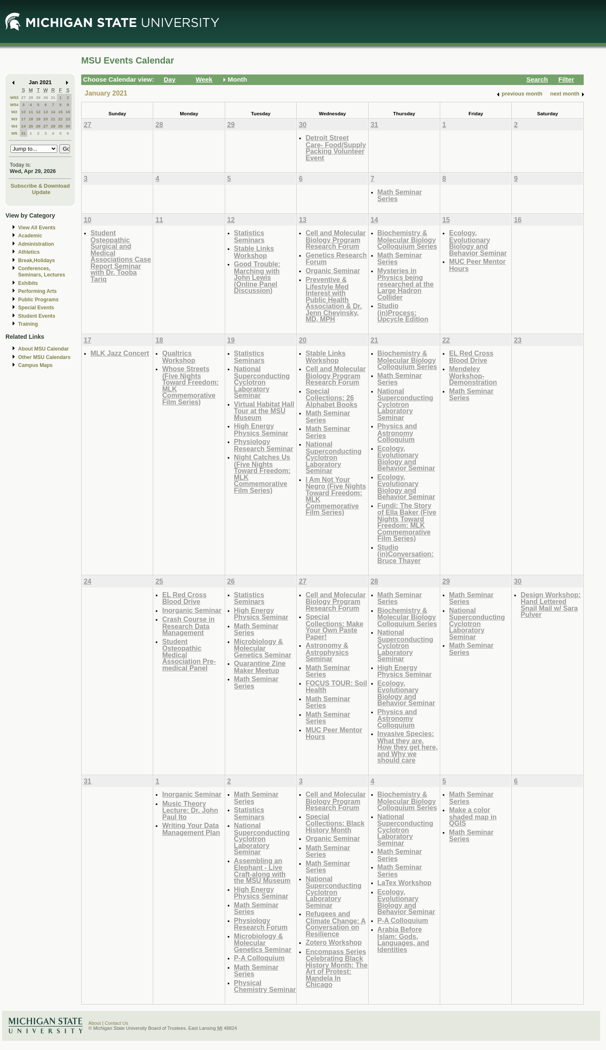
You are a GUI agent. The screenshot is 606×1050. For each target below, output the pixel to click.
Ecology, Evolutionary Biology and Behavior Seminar (478, 243)
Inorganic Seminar (191, 610)
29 (38, 97)
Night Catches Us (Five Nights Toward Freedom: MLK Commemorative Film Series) (262, 473)
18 (31, 119)
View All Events (37, 228)
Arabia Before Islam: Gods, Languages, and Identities (403, 939)
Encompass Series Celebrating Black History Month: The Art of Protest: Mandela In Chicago (336, 968)
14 (53, 111)
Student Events (36, 316)
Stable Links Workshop (254, 252)
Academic (30, 236)
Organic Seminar (333, 270)
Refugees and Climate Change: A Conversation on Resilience (336, 924)
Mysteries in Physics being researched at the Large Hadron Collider (405, 284)
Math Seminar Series (399, 195)
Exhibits (28, 283)
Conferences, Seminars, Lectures (41, 272)
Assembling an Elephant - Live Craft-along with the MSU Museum (262, 871)
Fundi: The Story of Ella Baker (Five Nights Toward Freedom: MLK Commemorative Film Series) (406, 522)
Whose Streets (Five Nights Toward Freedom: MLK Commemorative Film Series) (190, 385)
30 (45, 97)
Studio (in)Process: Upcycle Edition (402, 312)
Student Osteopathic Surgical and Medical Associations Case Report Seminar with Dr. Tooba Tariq (120, 256)
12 (38, 111)
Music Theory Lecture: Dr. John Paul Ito (190, 810)
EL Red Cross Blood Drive (471, 356)
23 (68, 119)
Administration (36, 244)
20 (45, 119)
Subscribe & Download (40, 186)
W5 (14, 133)
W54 (14, 104)
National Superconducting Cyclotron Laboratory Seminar (262, 382)
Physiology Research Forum (261, 924)
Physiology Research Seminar (263, 445)
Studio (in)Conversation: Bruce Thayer (405, 553)
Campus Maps (35, 365)
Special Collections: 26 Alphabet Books (331, 397)
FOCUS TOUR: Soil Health (336, 686)
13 (45, 111)
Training (28, 324)
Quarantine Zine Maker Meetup (260, 666)
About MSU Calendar (43, 349)
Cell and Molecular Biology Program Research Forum (336, 239)
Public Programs (38, 300)
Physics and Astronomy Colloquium (397, 432)
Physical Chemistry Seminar (265, 986)
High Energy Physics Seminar (261, 429)
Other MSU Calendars (44, 357)
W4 (14, 126)
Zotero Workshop (333, 942)
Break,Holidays (36, 260)
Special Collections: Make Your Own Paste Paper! (334, 627)
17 (23, 119)
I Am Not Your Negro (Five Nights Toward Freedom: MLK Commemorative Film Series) (336, 496)
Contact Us (116, 1023)
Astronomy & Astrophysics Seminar (327, 651)
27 (23, 97)
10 (23, 111)
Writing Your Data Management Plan (191, 828)
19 (38, 119)
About (94, 1023)
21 (53, 119)
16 (68, 111)
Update (41, 192)
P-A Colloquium (259, 958)
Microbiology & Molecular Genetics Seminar (263, 648)
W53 (14, 97)
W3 (14, 119)
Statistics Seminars (249, 236)
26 (38, 126)
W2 (14, 111)
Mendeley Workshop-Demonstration (473, 375)
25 (31, 126)
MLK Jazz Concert (119, 353)
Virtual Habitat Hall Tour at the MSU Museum (264, 410)
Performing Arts (37, 291)
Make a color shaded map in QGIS (473, 816)
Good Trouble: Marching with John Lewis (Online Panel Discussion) (257, 277)
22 (60, 119)
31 (53, 97)
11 (31, 111)
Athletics (29, 252)
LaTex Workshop (404, 882)
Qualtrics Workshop (178, 356)
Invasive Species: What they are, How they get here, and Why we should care (407, 747)
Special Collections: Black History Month (335, 823)
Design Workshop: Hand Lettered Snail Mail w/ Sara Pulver (550, 605)
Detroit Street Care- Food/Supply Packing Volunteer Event (336, 148)
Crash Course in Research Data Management (188, 625)
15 (60, 111)
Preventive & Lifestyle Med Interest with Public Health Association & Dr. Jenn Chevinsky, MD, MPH (334, 299)
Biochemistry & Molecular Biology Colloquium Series (407, 239)
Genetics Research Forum (336, 258)
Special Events (36, 308)
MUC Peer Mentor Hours (477, 265)
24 (23, 126)
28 (31, 97)
